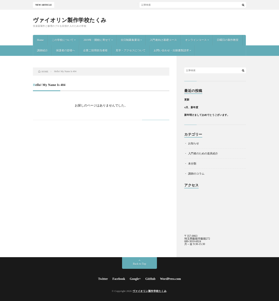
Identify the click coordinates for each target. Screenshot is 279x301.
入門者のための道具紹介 (203, 153)
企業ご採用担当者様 (95, 50)
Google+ (135, 278)
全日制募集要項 (130, 40)
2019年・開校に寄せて (97, 40)
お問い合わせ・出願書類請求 (171, 50)
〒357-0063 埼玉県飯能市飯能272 (197, 237)
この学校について (62, 40)
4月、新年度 (191, 107)
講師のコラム (196, 173)
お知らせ (193, 143)
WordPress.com (170, 278)
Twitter (103, 278)
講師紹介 (42, 50)
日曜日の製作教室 (228, 40)
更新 (102, 4)
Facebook (118, 278)
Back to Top (139, 263)
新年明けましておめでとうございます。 (207, 114)
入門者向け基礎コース (163, 40)
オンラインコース (196, 40)
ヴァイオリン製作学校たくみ (70, 20)
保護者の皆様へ (65, 50)
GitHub (150, 278)
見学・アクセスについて (131, 50)
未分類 (192, 163)
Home (40, 40)
